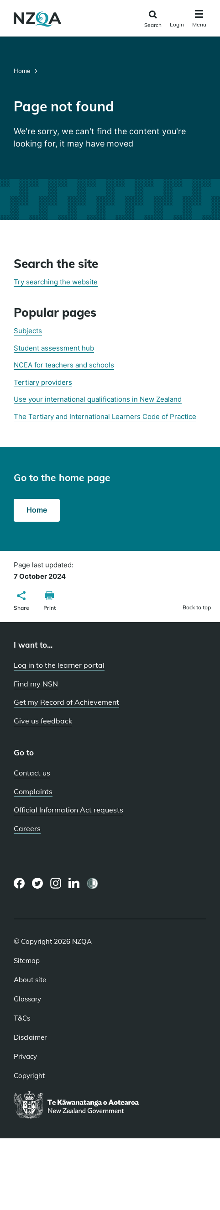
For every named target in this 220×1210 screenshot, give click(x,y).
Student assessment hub (54, 348)
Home (23, 70)
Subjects (28, 330)
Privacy (25, 1057)
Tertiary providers (43, 382)
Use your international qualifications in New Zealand (98, 399)
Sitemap (27, 961)
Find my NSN (36, 683)
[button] (21, 602)
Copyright (29, 1076)
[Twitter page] (37, 883)
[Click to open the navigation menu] (199, 20)
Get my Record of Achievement (66, 702)
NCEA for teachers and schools (64, 365)
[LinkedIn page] (74, 883)
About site (30, 980)
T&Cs (22, 1018)
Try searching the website (56, 282)
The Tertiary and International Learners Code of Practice (105, 416)
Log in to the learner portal (59, 665)
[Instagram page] (56, 883)
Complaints (33, 791)
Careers (27, 828)
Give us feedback (43, 720)
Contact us (32, 772)
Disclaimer (30, 1037)
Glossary (27, 999)
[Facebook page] (19, 883)
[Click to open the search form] (153, 19)
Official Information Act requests (68, 809)
